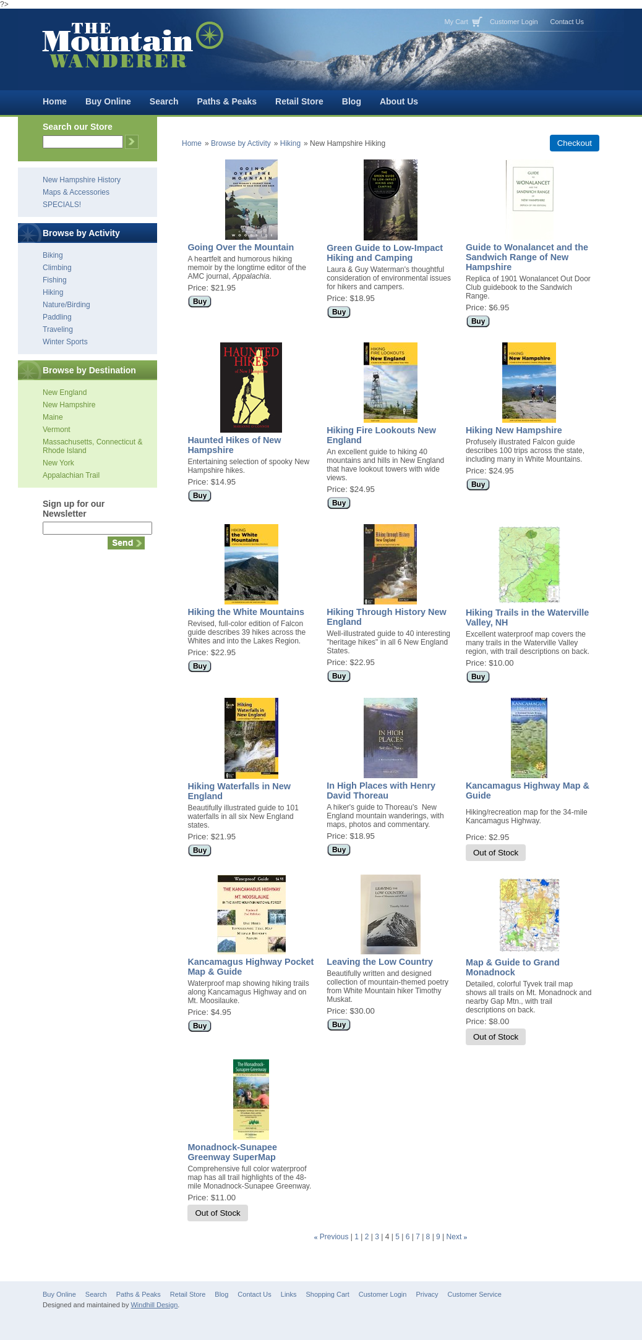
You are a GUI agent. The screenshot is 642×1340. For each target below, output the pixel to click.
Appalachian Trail (71, 475)
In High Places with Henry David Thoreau (381, 790)
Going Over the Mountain (240, 247)
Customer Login (514, 21)
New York (58, 463)
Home (55, 101)
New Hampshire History (82, 180)
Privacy (427, 1294)
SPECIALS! (62, 204)
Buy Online (108, 101)
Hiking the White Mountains (245, 612)
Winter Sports (65, 341)
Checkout (574, 143)
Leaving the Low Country (380, 962)
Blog (351, 101)
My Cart (456, 21)
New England (65, 392)
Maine (53, 417)
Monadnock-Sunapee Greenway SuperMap (232, 1152)
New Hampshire (69, 405)
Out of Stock (495, 852)
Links (289, 1294)
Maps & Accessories (76, 192)
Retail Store (299, 101)
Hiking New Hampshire (514, 430)
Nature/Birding (66, 304)
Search (164, 101)
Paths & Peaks (227, 101)
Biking (53, 255)
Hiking (53, 292)
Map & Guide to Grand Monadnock (513, 967)
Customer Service (475, 1294)
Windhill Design (154, 1304)
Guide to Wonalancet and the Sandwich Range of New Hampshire (527, 257)
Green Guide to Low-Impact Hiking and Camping (385, 253)
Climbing (57, 267)
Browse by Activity (241, 143)
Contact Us (567, 21)
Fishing (55, 280)
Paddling (57, 317)
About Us (399, 101)
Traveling (58, 329)
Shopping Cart (327, 1294)
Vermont (57, 429)
